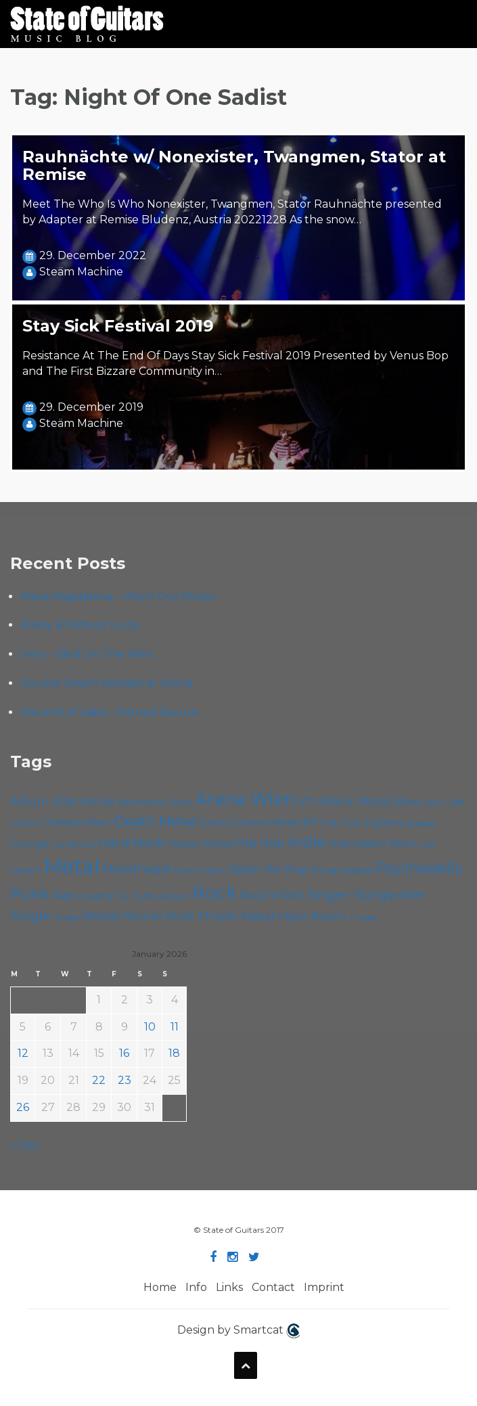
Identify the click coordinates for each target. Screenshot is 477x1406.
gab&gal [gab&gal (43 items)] (421, 823)
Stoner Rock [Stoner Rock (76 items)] (159, 916)
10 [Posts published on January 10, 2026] (150, 1026)
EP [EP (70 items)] (310, 822)
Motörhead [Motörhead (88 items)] (136, 869)
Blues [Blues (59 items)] (407, 802)
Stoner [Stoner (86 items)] (102, 916)
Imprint (324, 1287)
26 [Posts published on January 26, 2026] (22, 1107)
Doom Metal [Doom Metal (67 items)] (267, 822)
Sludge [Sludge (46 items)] (66, 917)
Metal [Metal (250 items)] (71, 866)
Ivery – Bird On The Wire (86, 654)
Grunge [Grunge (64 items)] (29, 844)
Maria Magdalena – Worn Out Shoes (117, 596)
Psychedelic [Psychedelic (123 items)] (419, 868)
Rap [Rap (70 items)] (63, 895)
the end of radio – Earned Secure (109, 712)
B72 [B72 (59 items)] (307, 802)
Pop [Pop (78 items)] (297, 869)
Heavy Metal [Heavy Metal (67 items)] (200, 843)
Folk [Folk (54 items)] (330, 822)
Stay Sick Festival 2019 (118, 326)
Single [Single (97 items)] (30, 915)
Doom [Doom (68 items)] (214, 822)
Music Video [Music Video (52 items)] (199, 870)
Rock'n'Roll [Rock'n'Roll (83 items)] (272, 895)
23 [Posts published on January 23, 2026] (124, 1080)
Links (229, 1287)
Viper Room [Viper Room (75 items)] (311, 916)
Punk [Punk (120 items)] (29, 894)
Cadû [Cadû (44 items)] (433, 802)
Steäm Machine (81, 271)
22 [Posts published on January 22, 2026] (99, 1080)
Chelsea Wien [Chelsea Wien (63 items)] (76, 823)
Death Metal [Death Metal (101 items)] (155, 821)
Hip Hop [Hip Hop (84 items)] (260, 843)
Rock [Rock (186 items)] (214, 893)
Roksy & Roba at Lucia (79, 624)
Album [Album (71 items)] (29, 801)
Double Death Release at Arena (106, 683)
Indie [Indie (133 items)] (307, 841)
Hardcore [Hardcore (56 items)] (73, 843)
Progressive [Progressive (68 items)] (342, 869)
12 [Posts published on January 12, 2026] (23, 1053)
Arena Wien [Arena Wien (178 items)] (245, 798)
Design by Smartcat (238, 1330)
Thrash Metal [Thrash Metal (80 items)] (236, 916)
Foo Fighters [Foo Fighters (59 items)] (373, 823)
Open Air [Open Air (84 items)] (255, 869)
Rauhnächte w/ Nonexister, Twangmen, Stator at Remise (234, 165)
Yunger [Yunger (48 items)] (363, 917)
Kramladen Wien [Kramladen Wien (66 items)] (372, 843)
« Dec (25, 1145)
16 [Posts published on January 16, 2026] (124, 1053)
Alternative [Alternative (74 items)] (82, 801)
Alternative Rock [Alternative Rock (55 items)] (154, 801)
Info (196, 1287)
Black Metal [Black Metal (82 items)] (356, 801)
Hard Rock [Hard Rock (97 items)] (131, 842)
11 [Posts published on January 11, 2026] (175, 1026)
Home (160, 1287)
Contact (273, 1287)
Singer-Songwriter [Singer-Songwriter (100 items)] (366, 894)
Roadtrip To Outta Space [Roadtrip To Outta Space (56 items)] (132, 895)
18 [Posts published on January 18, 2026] (174, 1053)
